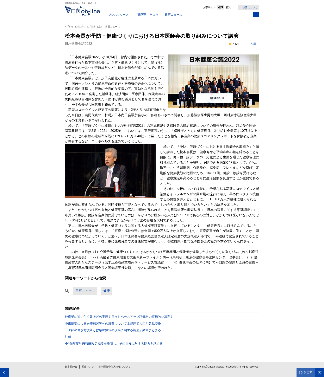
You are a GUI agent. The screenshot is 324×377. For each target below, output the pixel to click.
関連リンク (88, 366)
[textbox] (227, 14)
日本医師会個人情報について (114, 366)
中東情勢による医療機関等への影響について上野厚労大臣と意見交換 (113, 323)
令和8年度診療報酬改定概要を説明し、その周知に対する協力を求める (114, 343)
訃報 (68, 337)
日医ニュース (173, 14)
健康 (106, 291)
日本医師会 (71, 366)
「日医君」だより (146, 14)
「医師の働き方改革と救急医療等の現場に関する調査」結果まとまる (113, 330)
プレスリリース (118, 14)
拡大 (228, 7)
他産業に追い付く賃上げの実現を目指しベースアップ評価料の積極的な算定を (119, 316)
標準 (220, 7)
